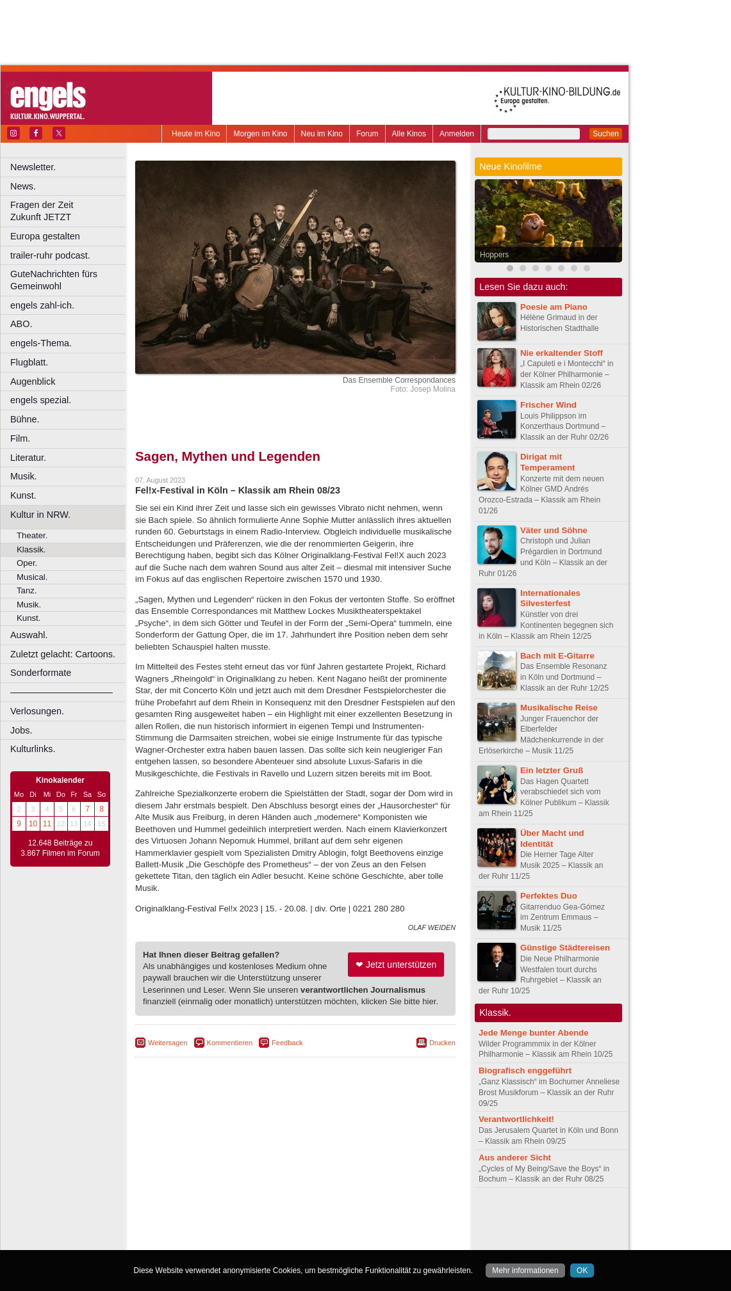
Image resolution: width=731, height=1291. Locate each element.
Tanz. (27, 590)
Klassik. (31, 549)
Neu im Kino (322, 133)
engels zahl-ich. (42, 305)
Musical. (32, 577)
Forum (367, 133)
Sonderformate (40, 673)
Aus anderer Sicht (515, 1157)
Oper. (27, 563)
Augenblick (32, 381)
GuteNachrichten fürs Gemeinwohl (53, 280)
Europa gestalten (45, 236)
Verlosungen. (37, 711)
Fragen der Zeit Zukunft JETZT (69, 211)
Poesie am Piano (553, 307)
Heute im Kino (196, 133)
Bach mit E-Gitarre (557, 656)
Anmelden (456, 133)
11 (47, 823)
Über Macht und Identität (552, 838)
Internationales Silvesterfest (550, 598)
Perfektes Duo (548, 896)
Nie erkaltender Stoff (561, 353)
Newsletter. (33, 167)
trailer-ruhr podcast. (50, 255)
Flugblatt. (29, 362)
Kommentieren (230, 1042)
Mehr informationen (525, 1270)
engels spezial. (40, 400)
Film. (20, 438)
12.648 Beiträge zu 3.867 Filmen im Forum (60, 848)
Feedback (287, 1042)
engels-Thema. (41, 343)
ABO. (21, 324)
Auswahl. (28, 635)
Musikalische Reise (559, 707)
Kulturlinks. (32, 749)
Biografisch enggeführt (525, 1070)
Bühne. (25, 419)
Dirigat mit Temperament (547, 462)
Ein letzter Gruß (551, 770)
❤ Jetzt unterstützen (396, 964)
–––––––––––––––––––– (61, 692)
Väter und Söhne (553, 530)
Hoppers (494, 254)
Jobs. (21, 730)
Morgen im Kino (260, 133)
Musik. (23, 476)
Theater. (32, 535)
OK (582, 1270)
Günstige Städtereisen (565, 947)
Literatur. (28, 458)
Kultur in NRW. (40, 514)
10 (33, 823)
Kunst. (23, 495)
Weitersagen (168, 1042)
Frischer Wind (548, 405)
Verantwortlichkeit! (516, 1119)
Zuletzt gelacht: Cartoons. (62, 654)
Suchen (606, 133)
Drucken (442, 1042)
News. (23, 186)
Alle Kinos (409, 133)
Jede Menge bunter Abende (534, 1033)
